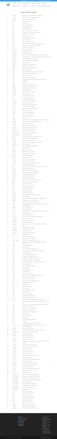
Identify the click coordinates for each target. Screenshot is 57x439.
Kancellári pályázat (45, 428)
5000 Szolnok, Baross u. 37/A (25, 0)
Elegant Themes (11, 437)
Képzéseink (45, 3)
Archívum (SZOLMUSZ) (46, 429)
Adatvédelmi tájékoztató (46, 422)
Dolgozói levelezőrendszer (46, 432)
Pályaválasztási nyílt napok (22, 418)
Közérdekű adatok (26, 3)
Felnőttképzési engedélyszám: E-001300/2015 (44, 0)
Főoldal (15, 3)
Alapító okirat (44, 423)
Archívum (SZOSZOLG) (46, 431)
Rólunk (19, 3)
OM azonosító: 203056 (33, 0)
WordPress (19, 437)
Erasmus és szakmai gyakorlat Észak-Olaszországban (21, 421)
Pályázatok (34, 3)
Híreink (39, 3)
